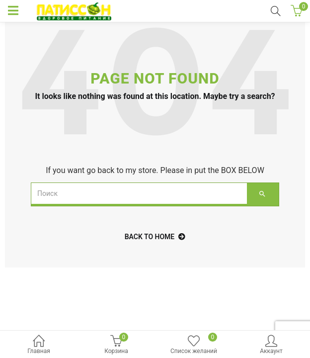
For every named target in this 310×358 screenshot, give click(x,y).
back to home (155, 237)
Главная (39, 345)
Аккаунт (271, 345)
